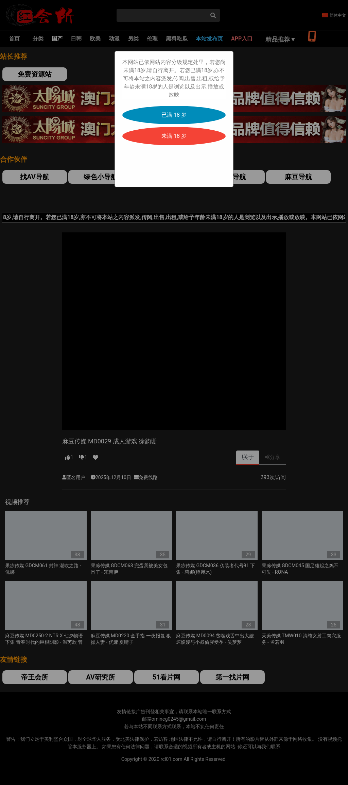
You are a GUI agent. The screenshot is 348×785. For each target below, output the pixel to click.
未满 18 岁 (174, 136)
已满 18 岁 (174, 115)
